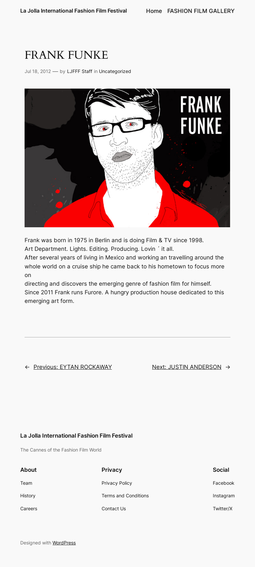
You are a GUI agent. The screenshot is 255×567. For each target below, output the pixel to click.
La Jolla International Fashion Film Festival (73, 10)
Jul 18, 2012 (38, 71)
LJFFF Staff (79, 71)
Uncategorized (115, 71)
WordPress (64, 542)
